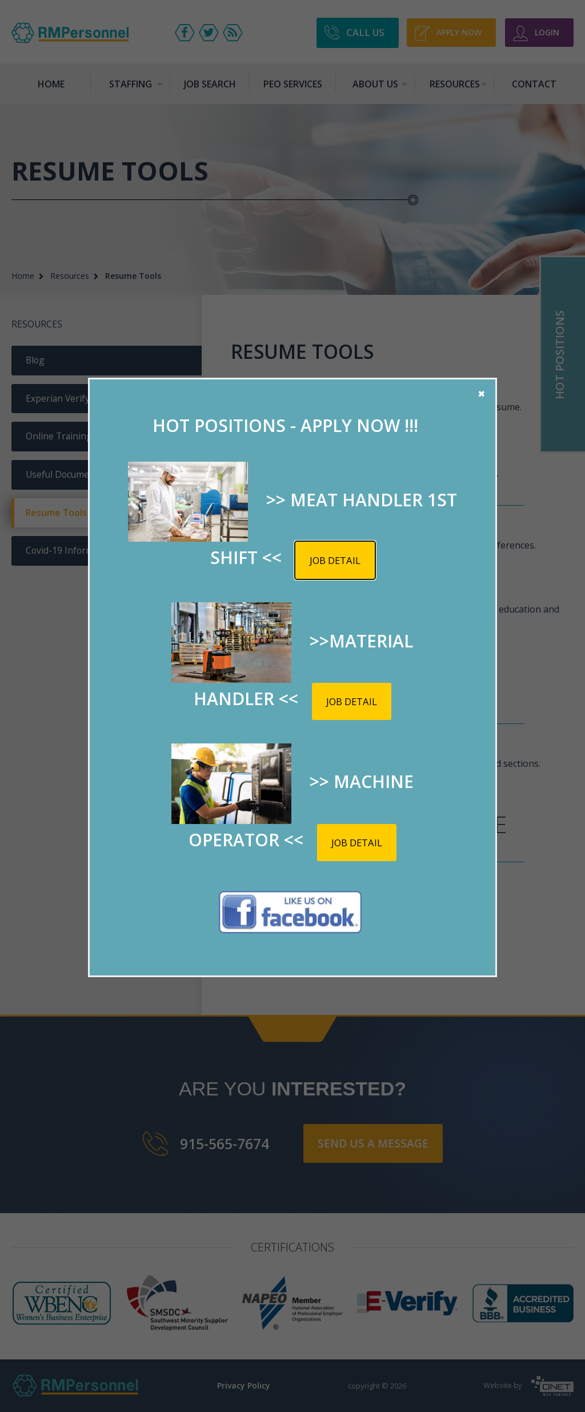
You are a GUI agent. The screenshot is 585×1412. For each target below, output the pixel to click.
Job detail (335, 560)
